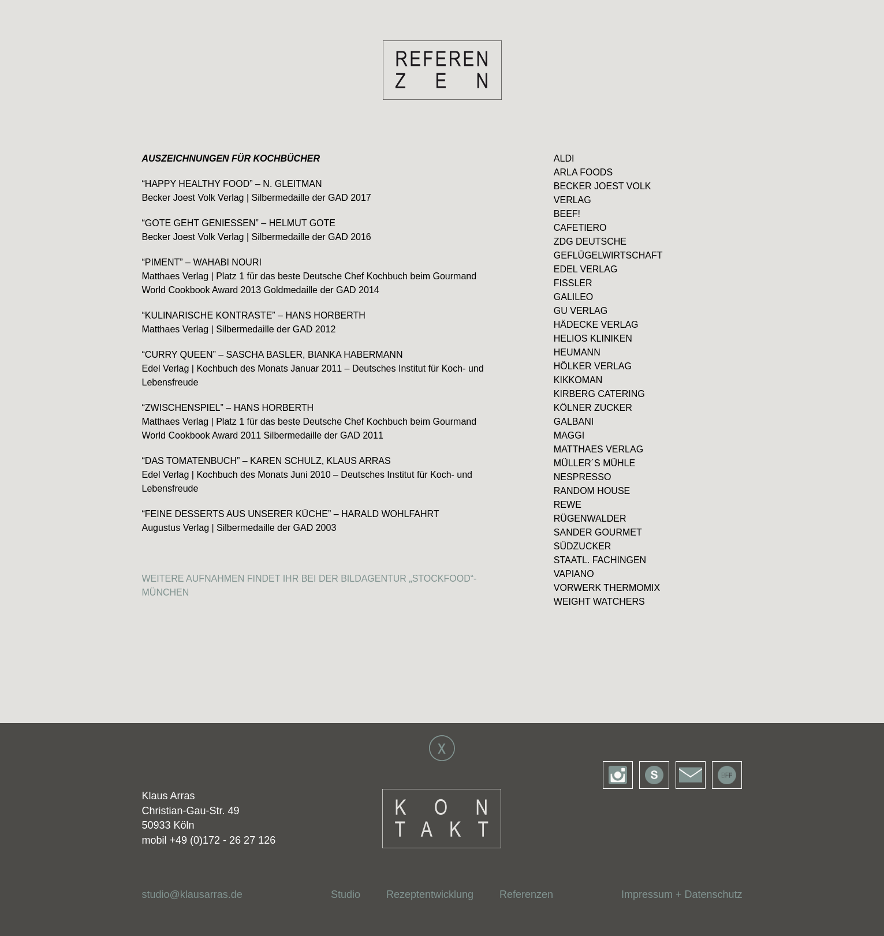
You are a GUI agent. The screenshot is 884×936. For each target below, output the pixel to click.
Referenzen (526, 894)
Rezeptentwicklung (429, 894)
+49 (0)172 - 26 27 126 (223, 840)
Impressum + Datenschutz (682, 894)
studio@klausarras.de (192, 894)
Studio (345, 894)
